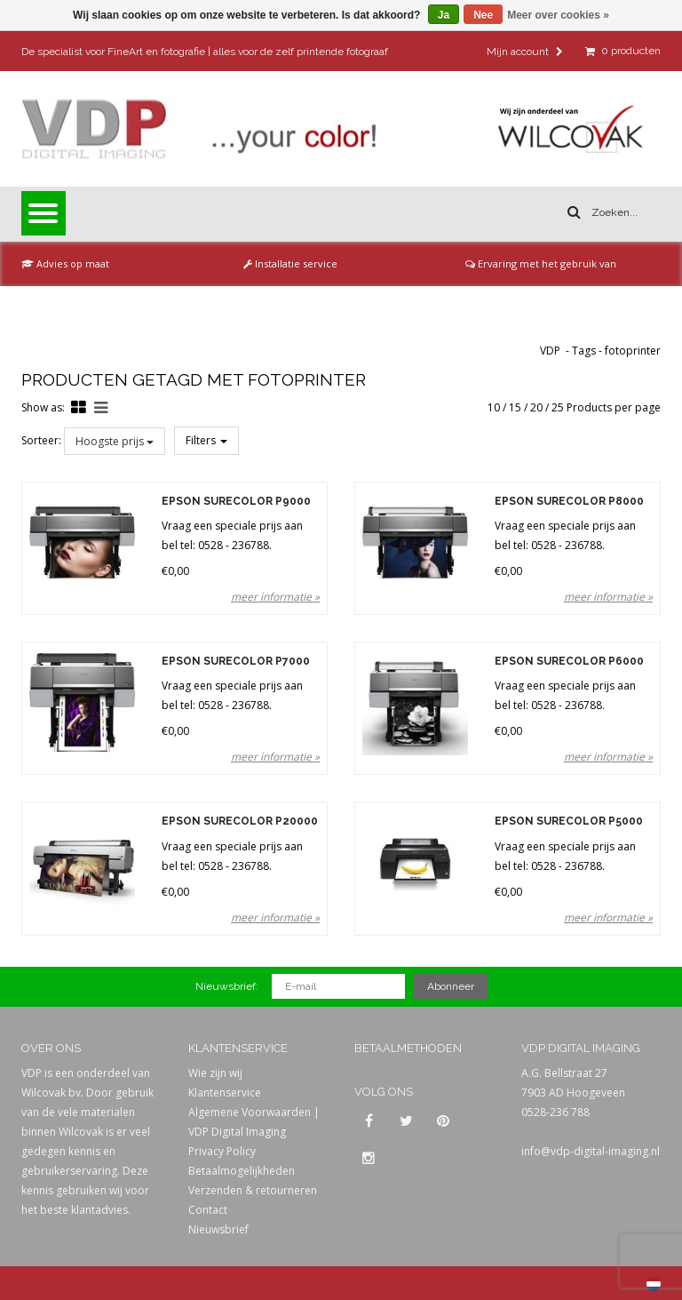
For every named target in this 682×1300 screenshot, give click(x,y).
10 (494, 407)
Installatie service (290, 263)
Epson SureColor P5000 (569, 821)
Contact (207, 1209)
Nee (483, 15)
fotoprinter (633, 350)
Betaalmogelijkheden (241, 1170)
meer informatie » (275, 596)
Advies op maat (65, 263)
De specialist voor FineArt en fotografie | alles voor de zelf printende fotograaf (204, 51)
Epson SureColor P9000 (236, 501)
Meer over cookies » (558, 15)
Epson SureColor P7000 (236, 661)
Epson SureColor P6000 (569, 661)
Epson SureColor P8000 (569, 501)
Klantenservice (224, 1092)
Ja (443, 15)
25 (557, 407)
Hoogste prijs (114, 441)
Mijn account (525, 51)
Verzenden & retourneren (252, 1190)
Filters (206, 440)
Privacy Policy (222, 1151)
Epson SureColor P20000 (240, 821)
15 (515, 407)
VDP (550, 350)
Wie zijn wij (215, 1073)
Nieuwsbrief (218, 1229)
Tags (584, 350)
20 (536, 407)
